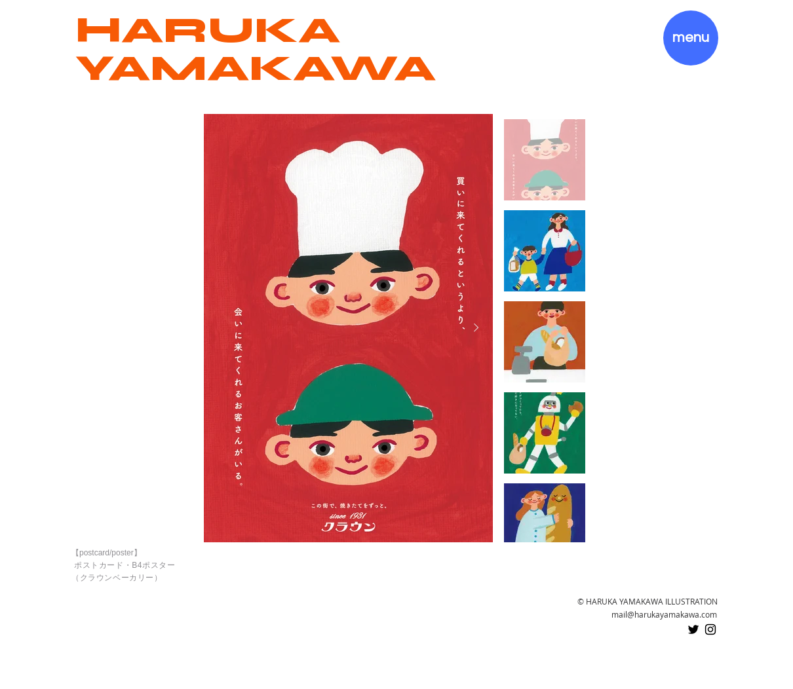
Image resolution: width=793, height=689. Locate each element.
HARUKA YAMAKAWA (255, 49)
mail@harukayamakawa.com (664, 614)
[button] (690, 37)
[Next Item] (476, 328)
